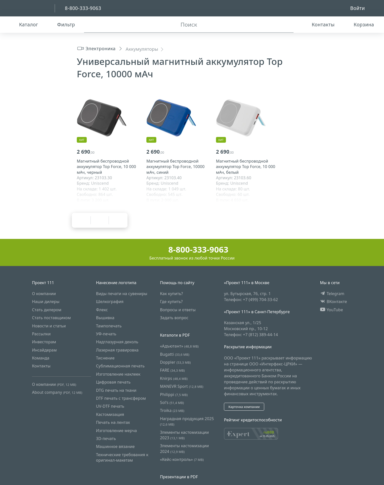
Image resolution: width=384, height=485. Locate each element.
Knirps (174, 378)
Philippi (174, 394)
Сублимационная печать (120, 366)
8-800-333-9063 (192, 249)
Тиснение (105, 358)
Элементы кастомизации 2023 (184, 435)
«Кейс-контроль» (182, 459)
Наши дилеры (46, 301)
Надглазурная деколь (117, 342)
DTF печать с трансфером (121, 398)
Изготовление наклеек (118, 374)
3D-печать (106, 438)
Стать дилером (46, 309)
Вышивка (105, 317)
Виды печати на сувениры (121, 293)
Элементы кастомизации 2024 (184, 448)
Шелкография (110, 301)
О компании (44, 293)
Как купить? (171, 293)
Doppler (175, 362)
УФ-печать (106, 334)
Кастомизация (110, 414)
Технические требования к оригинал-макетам (122, 457)
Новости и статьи (49, 326)
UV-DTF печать (110, 406)
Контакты (41, 366)
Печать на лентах (113, 422)
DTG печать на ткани (116, 390)
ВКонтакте (333, 301)
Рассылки (41, 334)
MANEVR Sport (181, 386)
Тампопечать (109, 326)
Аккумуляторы (142, 49)
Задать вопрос (174, 317)
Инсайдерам (44, 350)
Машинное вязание (115, 446)
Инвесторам (44, 342)
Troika (172, 410)
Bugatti (174, 354)
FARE (172, 370)
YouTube (331, 309)
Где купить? (171, 301)
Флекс (102, 309)
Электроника (96, 48)
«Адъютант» (179, 346)
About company (57, 392)
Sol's (172, 402)
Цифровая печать (113, 382)
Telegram (332, 293)
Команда (40, 358)
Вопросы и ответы (178, 309)
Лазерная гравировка (117, 350)
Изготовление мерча (116, 430)
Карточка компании (244, 406)
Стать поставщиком (51, 317)
